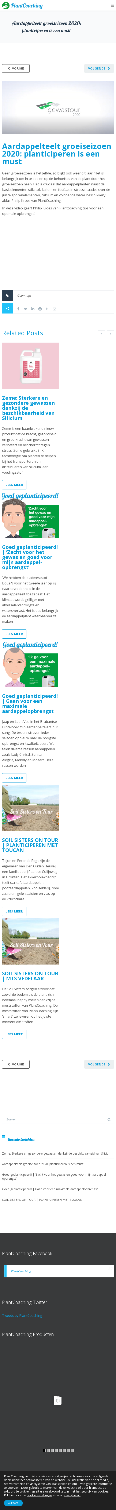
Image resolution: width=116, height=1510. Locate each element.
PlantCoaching (21, 1271)
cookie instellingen (39, 1495)
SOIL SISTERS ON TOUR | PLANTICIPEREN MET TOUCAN (30, 844)
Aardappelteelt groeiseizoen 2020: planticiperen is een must (56, 153)
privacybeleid (72, 1495)
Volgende (97, 68)
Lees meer (14, 485)
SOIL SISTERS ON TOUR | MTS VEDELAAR (30, 976)
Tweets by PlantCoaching (22, 1315)
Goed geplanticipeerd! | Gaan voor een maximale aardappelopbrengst (30, 703)
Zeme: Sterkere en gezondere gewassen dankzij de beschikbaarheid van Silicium (56, 1153)
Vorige (18, 68)
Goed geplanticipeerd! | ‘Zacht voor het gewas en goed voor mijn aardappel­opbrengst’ (30, 557)
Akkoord (13, 1503)
